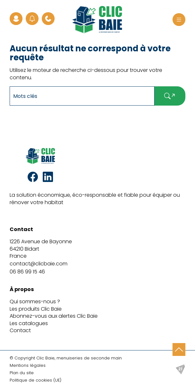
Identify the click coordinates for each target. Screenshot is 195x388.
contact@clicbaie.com (38, 263)
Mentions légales (28, 365)
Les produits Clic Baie (36, 309)
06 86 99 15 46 (27, 271)
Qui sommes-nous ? (35, 301)
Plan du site (22, 372)
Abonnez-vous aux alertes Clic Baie (54, 316)
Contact (20, 330)
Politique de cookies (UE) (35, 380)
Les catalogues (29, 323)
